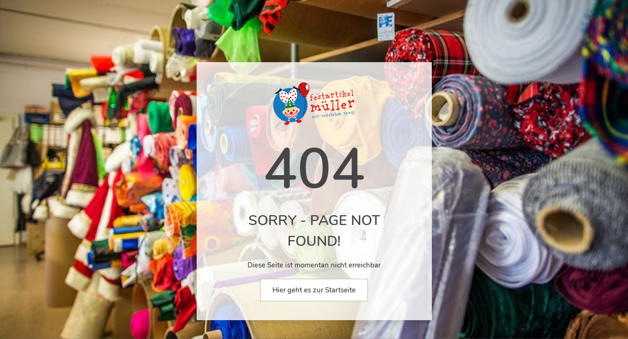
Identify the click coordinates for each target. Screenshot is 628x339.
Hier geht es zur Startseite (314, 290)
